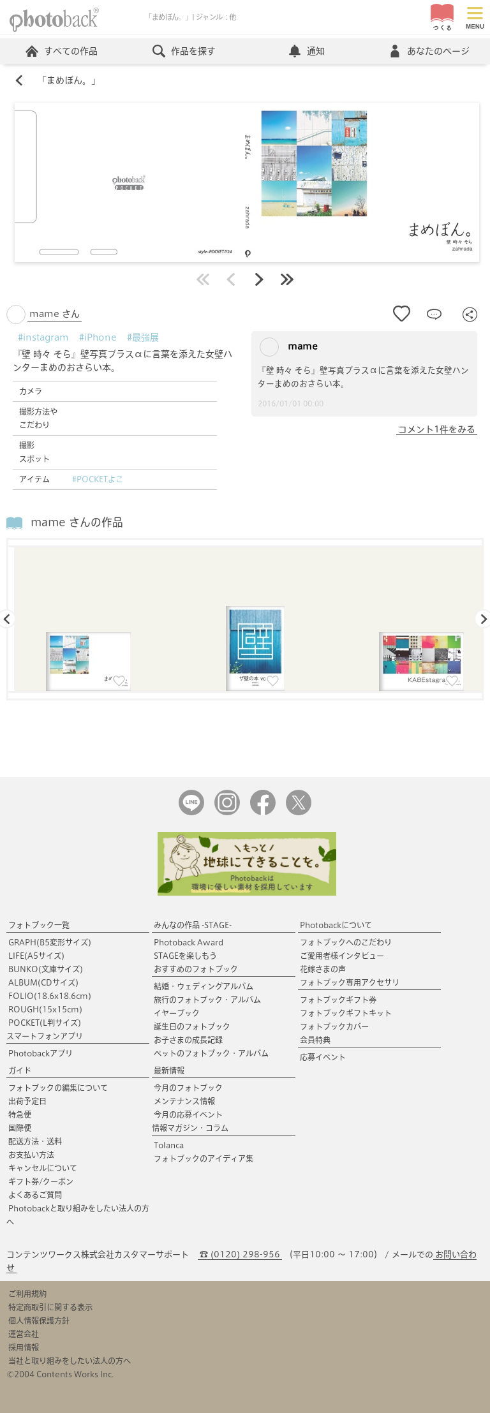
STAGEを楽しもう (185, 955)
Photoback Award (188, 942)
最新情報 (169, 1070)
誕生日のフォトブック (192, 1026)
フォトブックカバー (334, 1026)
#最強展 (143, 337)
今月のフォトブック (188, 1087)
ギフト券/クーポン (40, 1181)
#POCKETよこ (97, 479)
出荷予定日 (27, 1101)
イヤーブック (177, 1013)
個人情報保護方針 (39, 1320)
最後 (287, 279)
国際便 (19, 1128)
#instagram (43, 337)
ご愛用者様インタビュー (342, 955)
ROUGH (45, 1009)
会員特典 (315, 1040)
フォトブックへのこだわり (346, 942)
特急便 (19, 1114)
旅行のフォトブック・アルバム (207, 999)
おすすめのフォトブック (196, 969)
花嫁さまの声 (323, 969)
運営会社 (23, 1334)
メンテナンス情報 (184, 1101)
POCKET (44, 1022)
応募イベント (323, 1057)
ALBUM (43, 982)
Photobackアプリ (40, 1053)
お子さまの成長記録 (188, 1040)
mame (289, 347)
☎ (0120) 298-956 (240, 1254)
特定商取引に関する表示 (50, 1307)
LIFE (36, 955)
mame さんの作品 (77, 522)
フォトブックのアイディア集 (203, 1158)
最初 (203, 279)
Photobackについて (336, 925)
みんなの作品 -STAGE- (193, 925)
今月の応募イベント (188, 1114)
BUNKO (45, 969)
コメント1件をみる (436, 429)
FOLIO (49, 996)
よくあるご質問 (35, 1195)
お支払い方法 (31, 1154)
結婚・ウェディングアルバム (203, 986)
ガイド (19, 1070)
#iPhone (98, 337)
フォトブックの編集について (58, 1087)
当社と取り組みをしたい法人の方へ (69, 1361)
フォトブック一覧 (39, 925)
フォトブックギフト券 (338, 999)
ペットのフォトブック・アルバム (211, 1053)
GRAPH (49, 942)
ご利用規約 (27, 1294)
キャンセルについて (42, 1168)
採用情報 (23, 1347)
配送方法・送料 (35, 1141)
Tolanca (169, 1145)
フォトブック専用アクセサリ (349, 982)
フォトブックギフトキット (346, 1013)
